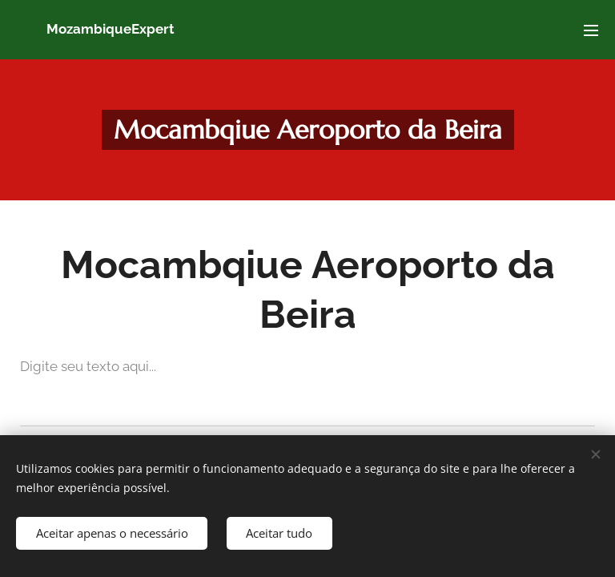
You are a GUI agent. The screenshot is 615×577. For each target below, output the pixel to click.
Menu (591, 30)
